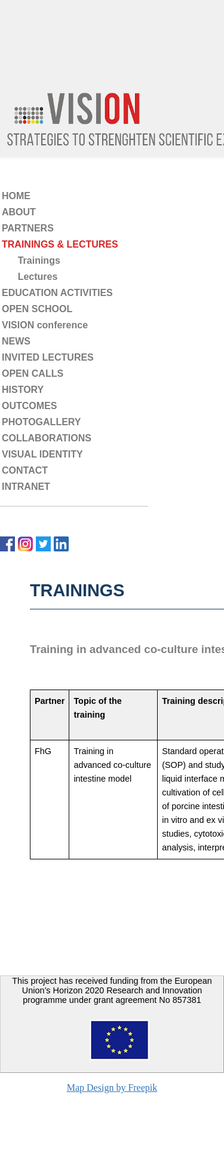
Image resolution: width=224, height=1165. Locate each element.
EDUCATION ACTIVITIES (57, 293)
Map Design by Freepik (112, 1087)
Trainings (31, 260)
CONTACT (25, 470)
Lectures (29, 277)
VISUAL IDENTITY (42, 454)
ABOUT (19, 212)
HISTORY (23, 390)
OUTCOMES (29, 406)
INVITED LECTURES (48, 357)
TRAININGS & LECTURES (60, 244)
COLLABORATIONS (46, 438)
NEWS (16, 341)
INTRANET (26, 486)
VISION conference (45, 325)
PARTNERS (28, 228)
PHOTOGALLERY (41, 422)
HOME (16, 196)
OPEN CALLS (32, 373)
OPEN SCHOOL (37, 309)
